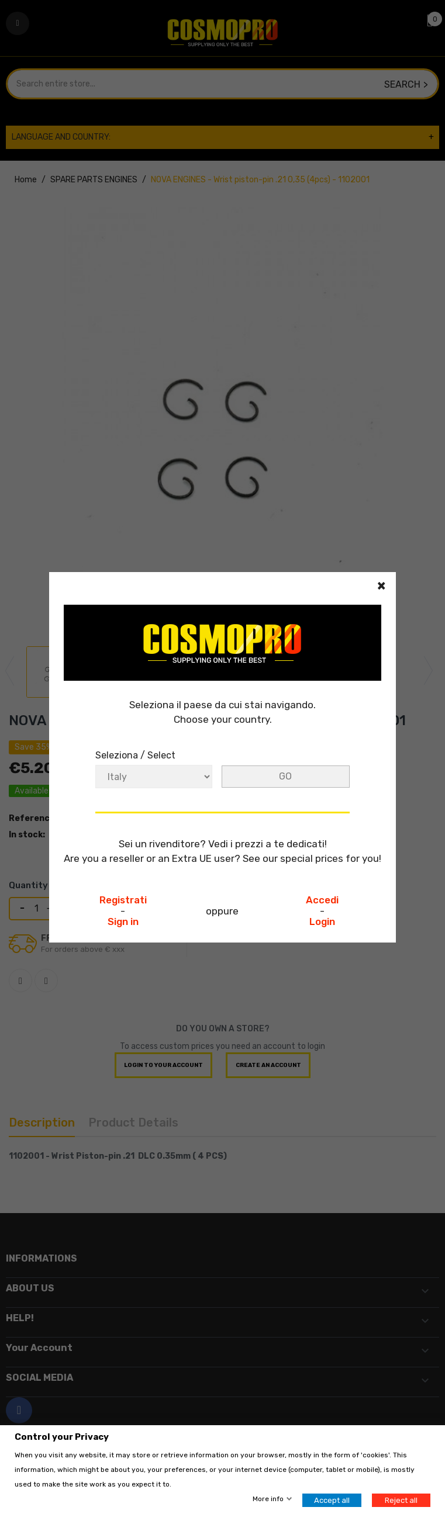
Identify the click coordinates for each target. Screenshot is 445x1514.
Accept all (332, 1500)
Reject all (401, 1500)
